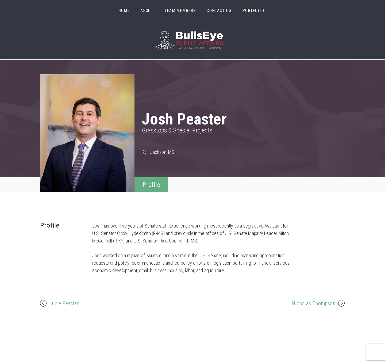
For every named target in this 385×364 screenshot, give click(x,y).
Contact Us (219, 10)
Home (124, 10)
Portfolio (253, 10)
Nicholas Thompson (313, 303)
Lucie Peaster (64, 303)
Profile (151, 185)
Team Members (180, 10)
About (146, 10)
